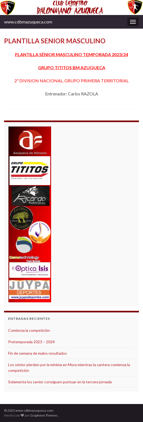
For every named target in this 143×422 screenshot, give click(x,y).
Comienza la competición (29, 330)
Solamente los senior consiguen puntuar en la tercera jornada (60, 381)
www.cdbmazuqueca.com (28, 21)
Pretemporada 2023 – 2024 (31, 341)
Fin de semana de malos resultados (37, 353)
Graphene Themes (44, 415)
